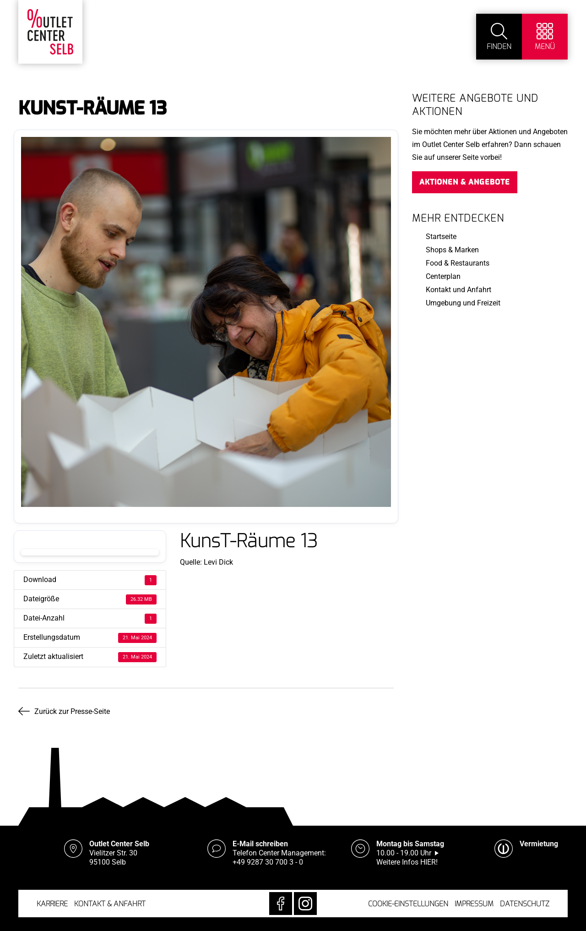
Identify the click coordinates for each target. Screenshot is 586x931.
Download (90, 552)
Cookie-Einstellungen (408, 904)
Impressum (474, 904)
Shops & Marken (452, 249)
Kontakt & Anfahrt (110, 904)
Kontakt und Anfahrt (458, 289)
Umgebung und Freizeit (463, 303)
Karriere (52, 904)
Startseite (441, 236)
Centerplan (443, 276)
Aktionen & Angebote (464, 182)
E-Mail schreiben (260, 843)
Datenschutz (524, 904)
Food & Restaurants (457, 263)
